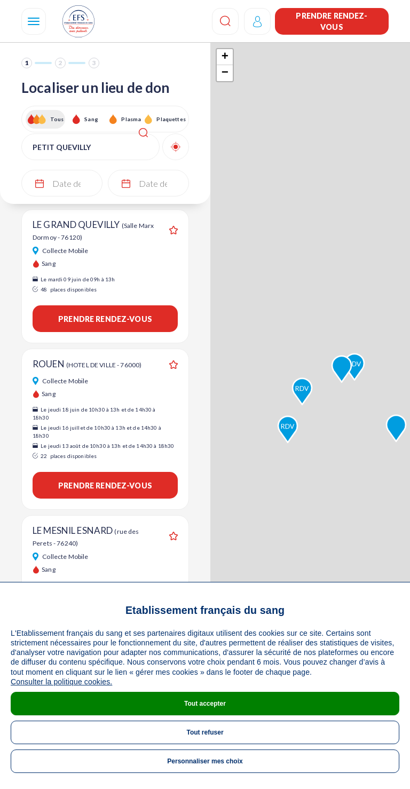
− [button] (225, 73)
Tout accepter (205, 703)
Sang (91, 119)
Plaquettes (170, 119)
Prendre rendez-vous (331, 21)
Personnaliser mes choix (204, 761)
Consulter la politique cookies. (61, 681)
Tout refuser (204, 732)
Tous (57, 119)
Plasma (131, 119)
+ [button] (225, 57)
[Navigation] (33, 21)
